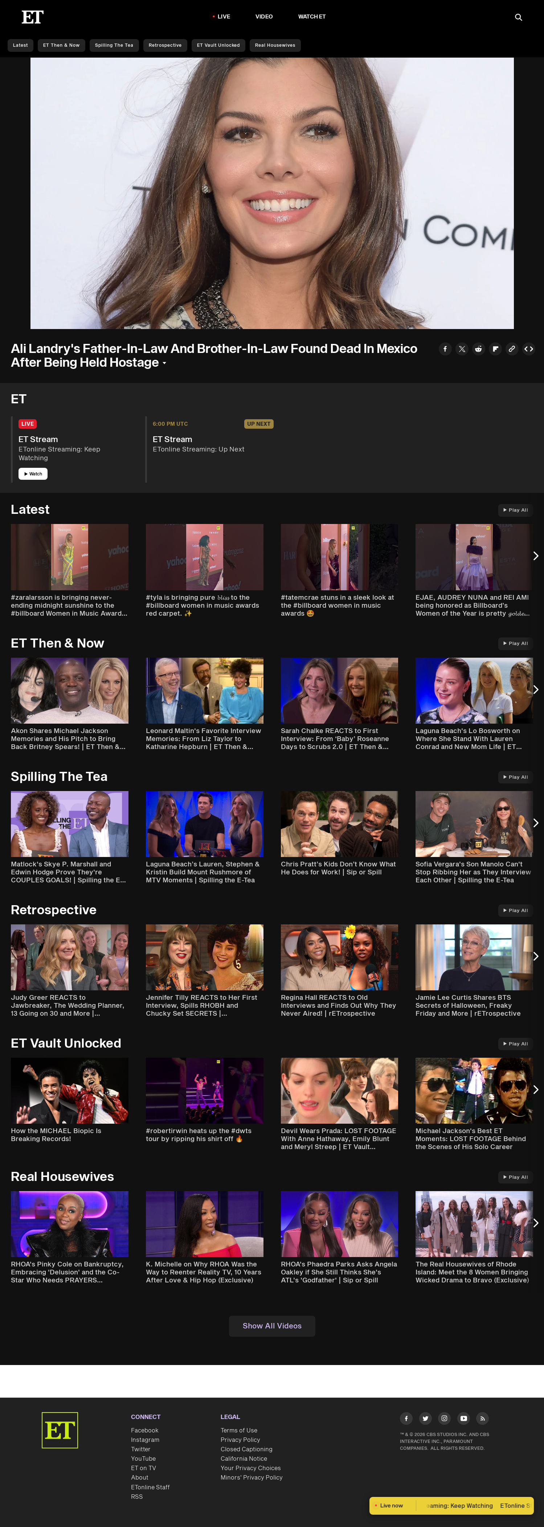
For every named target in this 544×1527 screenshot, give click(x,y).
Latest (20, 45)
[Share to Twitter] (462, 350)
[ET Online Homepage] (33, 17)
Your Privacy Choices (251, 1468)
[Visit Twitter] (425, 1420)
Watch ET (312, 17)
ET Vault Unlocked (218, 45)
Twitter (141, 1449)
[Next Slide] (535, 559)
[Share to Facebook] (445, 350)
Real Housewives (275, 45)
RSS (137, 1497)
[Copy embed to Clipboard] (528, 350)
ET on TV (143, 1468)
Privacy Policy (240, 1440)
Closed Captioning (247, 1449)
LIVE (224, 17)
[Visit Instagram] (444, 1420)
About (139, 1477)
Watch (33, 474)
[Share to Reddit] (478, 350)
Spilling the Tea (114, 45)
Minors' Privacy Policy (252, 1477)
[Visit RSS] (482, 1420)
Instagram (145, 1440)
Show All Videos (272, 1326)
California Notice (244, 1459)
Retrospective (165, 45)
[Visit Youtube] (463, 1420)
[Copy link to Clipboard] (512, 350)
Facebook (145, 1430)
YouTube (143, 1459)
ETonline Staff (150, 1487)
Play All (515, 510)
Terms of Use (239, 1430)
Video (264, 17)
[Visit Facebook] (406, 1420)
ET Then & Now (61, 45)
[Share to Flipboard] (495, 350)
